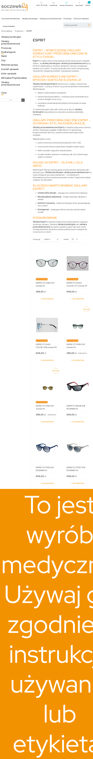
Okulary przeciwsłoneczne (50, 18)
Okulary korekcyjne (30, 18)
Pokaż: (66, 239)
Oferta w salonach (81, 18)
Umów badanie (8, 26)
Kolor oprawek (8, 73)
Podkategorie (8, 52)
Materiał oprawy (9, 64)
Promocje (67, 18)
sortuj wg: (36, 239)
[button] (23, 100)
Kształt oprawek (10, 69)
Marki (4, 56)
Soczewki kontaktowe (10, 18)
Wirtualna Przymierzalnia (14, 78)
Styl (3, 60)
